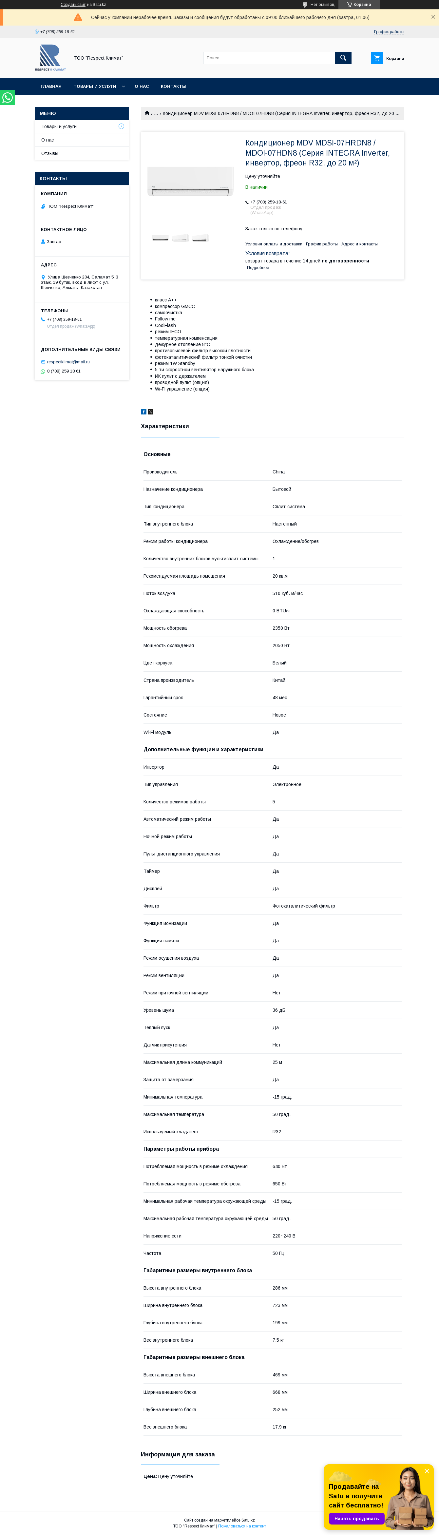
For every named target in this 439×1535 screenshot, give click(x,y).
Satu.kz (248, 1520)
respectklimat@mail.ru (68, 361)
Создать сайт (73, 4)
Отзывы (49, 153)
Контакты (173, 86)
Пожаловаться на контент (242, 1526)
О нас (142, 86)
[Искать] (343, 58)
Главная (51, 86)
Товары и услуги (94, 86)
